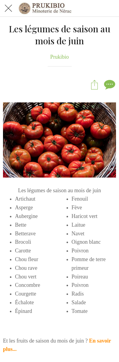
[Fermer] (8, 8)
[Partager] (94, 84)
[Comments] (109, 84)
